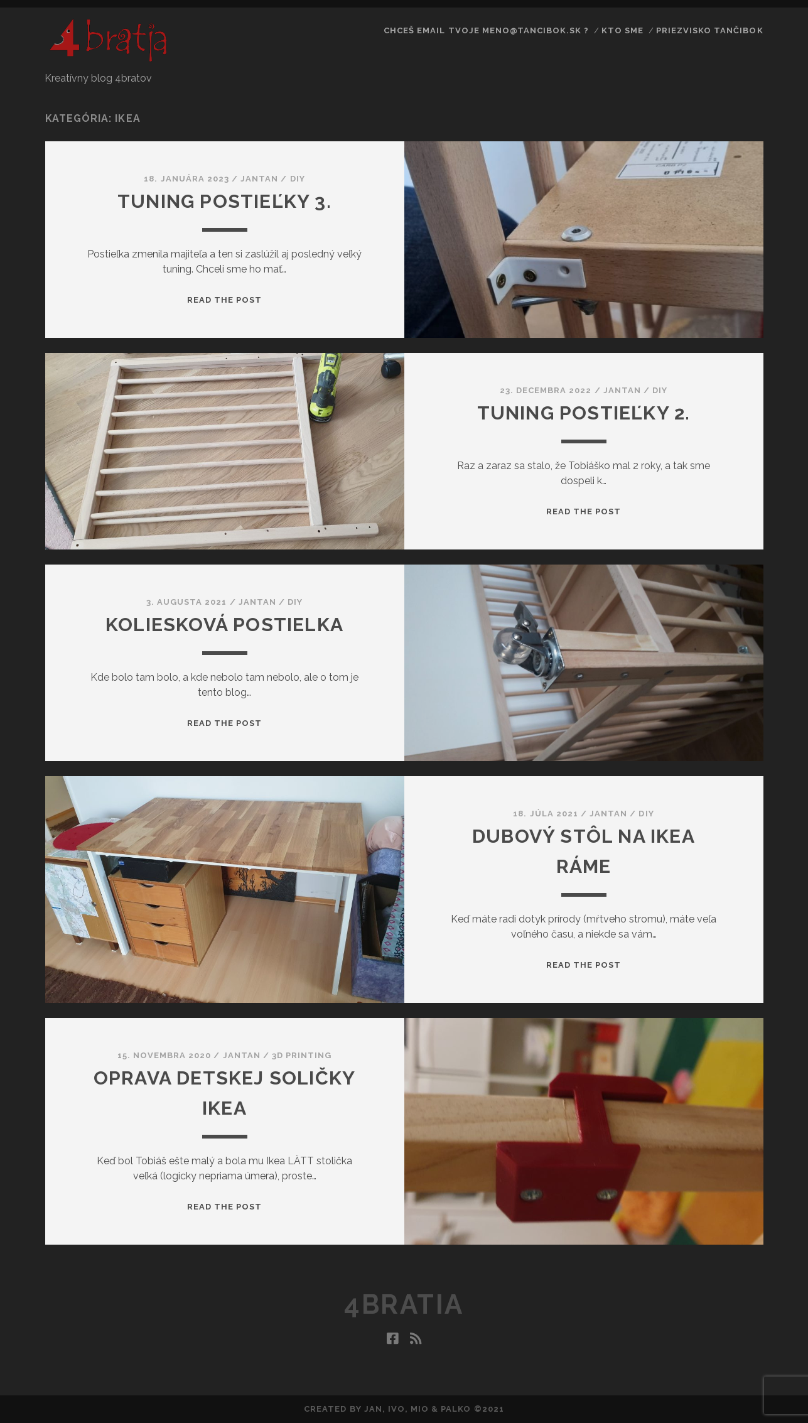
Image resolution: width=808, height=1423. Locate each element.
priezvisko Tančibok (709, 30)
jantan (259, 178)
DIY (297, 178)
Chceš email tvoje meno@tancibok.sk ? (486, 30)
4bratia (404, 1304)
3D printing (301, 1055)
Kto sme (622, 30)
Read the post (224, 300)
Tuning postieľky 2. (584, 413)
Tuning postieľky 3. (224, 201)
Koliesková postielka (224, 625)
